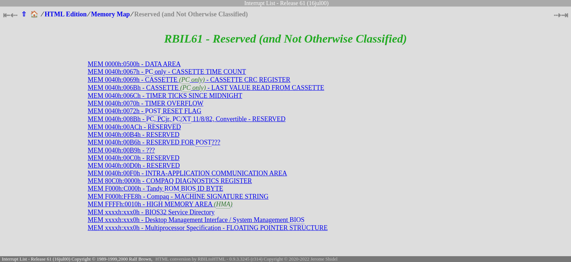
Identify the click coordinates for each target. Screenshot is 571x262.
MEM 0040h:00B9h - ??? (121, 150)
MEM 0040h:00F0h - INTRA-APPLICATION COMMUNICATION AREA (187, 173)
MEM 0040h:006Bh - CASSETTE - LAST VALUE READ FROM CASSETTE (206, 87)
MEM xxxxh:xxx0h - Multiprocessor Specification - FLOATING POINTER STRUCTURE (208, 227)
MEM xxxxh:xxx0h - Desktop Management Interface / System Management (196, 219)
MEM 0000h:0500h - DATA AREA (134, 64)
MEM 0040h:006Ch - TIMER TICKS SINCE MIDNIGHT (165, 95)
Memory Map (110, 14)
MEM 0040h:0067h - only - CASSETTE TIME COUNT (167, 71)
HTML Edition (66, 14)
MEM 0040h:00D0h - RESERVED (134, 165)
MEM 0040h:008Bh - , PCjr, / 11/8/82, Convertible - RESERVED (187, 119)
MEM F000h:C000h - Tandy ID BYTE (155, 188)
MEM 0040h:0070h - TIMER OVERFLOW (146, 103)
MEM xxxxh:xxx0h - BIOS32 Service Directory (151, 212)
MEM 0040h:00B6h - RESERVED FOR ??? (154, 142)
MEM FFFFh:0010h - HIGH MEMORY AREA (160, 204)
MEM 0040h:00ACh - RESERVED (134, 127)
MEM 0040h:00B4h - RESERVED (134, 134)
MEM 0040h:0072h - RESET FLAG (144, 111)
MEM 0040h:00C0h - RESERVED (134, 158)
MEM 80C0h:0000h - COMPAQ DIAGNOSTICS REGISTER (170, 180)
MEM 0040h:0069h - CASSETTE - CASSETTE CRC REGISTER (189, 79)
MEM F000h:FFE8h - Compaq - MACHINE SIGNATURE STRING (178, 196)
